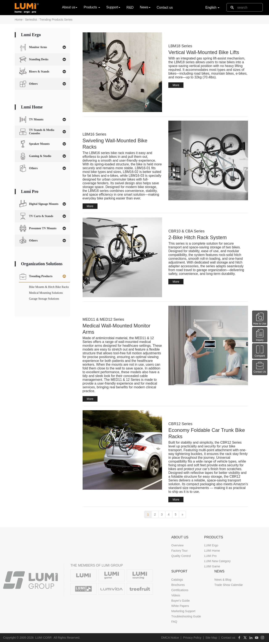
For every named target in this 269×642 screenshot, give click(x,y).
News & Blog (222, 579)
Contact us (165, 7)
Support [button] (113, 7)
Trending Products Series (55, 19)
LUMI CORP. (43, 637)
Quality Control (181, 556)
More (176, 85)
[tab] (42, 47)
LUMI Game (212, 566)
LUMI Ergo (211, 545)
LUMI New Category (217, 561)
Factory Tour (179, 550)
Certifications (179, 590)
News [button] (145, 7)
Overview (177, 545)
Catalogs (177, 579)
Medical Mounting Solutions (46, 292)
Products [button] (92, 7)
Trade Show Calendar (228, 585)
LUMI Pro (210, 556)
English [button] (212, 7)
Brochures (178, 585)
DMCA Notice (170, 637)
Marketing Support (183, 611)
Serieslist (31, 19)
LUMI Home (212, 550)
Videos (175, 595)
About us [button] (69, 7)
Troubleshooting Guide (186, 616)
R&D (130, 7)
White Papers (180, 606)
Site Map (211, 637)
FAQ (174, 621)
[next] (182, 514)
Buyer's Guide (180, 600)
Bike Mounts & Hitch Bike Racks (49, 287)
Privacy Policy (192, 637)
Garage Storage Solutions (44, 298)
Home (18, 19)
